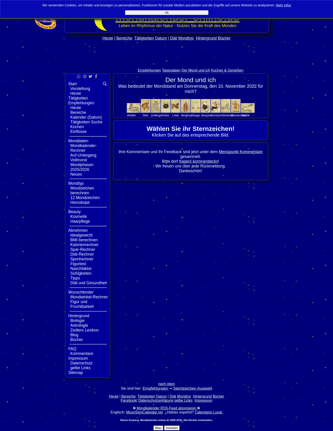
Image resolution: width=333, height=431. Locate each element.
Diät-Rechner (82, 254)
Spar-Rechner (82, 249)
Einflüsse (78, 131)
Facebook (129, 400)
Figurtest (78, 264)
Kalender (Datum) (86, 117)
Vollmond (78, 160)
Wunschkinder (81, 292)
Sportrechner (82, 259)
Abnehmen (78, 230)
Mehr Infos (283, 5)
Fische (245, 115)
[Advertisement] (166, 64)
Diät (173, 38)
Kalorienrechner (84, 244)
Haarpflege (80, 221)
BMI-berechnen (84, 240)
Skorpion (206, 115)
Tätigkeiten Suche (86, 122)
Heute (108, 38)
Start (72, 84)
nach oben (166, 384)
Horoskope (80, 202)
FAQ (72, 348)
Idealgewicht (81, 235)
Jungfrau (186, 115)
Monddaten (78, 141)
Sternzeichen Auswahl (192, 388)
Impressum (78, 358)
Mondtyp (185, 38)
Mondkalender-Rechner (83, 148)
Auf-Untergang (83, 155)
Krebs (165, 115)
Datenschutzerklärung (155, 400)
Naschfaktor (81, 268)
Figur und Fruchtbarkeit (82, 304)
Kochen (77, 127)
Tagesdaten (171, 70)
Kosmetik (78, 216)
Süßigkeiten (81, 273)
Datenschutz (81, 363)
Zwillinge (156, 115)
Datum (161, 38)
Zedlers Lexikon (84, 330)
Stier (145, 115)
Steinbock (227, 115)
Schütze (216, 115)
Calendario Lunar (208, 412)
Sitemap (75, 372)
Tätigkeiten (144, 38)
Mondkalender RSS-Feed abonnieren (166, 408)
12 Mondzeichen (85, 197)
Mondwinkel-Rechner (89, 297)
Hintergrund (206, 38)
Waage (195, 115)
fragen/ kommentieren (198, 161)
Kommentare (81, 353)
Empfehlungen (149, 70)
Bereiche (124, 38)
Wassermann (239, 115)
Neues (76, 174)
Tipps (75, 278)
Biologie (77, 320)
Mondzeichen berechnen (82, 190)
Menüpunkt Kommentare (241, 151)
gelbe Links (80, 368)
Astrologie (79, 325)
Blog (74, 335)
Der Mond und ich (196, 70)
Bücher (224, 38)
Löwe (175, 115)
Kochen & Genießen (227, 70)
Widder (131, 115)
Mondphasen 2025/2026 (82, 167)
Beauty (74, 211)
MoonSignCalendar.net (144, 412)
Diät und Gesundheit (88, 283)
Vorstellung (80, 88)
